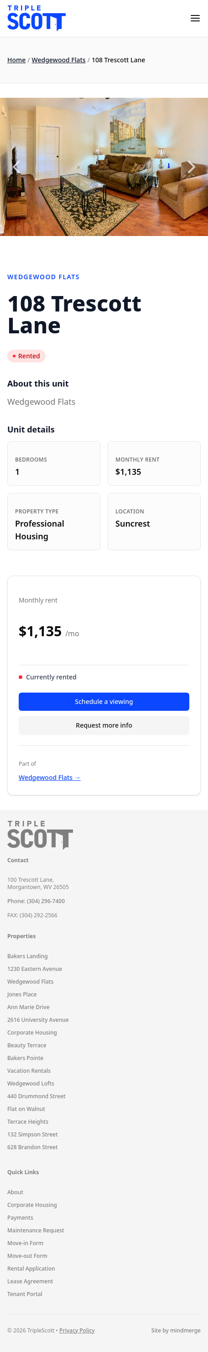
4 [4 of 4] (122, 247)
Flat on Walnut (26, 1109)
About (15, 1192)
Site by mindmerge (176, 1330)
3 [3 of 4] (110, 247)
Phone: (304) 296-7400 (36, 901)
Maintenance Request (35, 1230)
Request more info (104, 725)
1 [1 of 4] (85, 247)
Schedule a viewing (104, 701)
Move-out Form (27, 1256)
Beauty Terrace (27, 1045)
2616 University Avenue (38, 1020)
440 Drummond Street (36, 1096)
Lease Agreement (30, 1281)
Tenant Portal (24, 1294)
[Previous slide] (16, 167)
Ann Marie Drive (28, 1007)
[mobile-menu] (195, 18)
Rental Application (31, 1268)
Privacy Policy (77, 1330)
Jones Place (21, 994)
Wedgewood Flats (59, 59)
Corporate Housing (32, 1032)
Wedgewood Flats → (50, 777)
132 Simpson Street (32, 1134)
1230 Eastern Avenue (34, 969)
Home (16, 59)
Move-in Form (25, 1243)
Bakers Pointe (25, 1058)
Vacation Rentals (29, 1071)
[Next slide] (192, 167)
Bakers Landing (27, 956)
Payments (20, 1217)
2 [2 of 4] (98, 247)
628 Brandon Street (32, 1147)
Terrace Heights (27, 1122)
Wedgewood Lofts (30, 1083)
